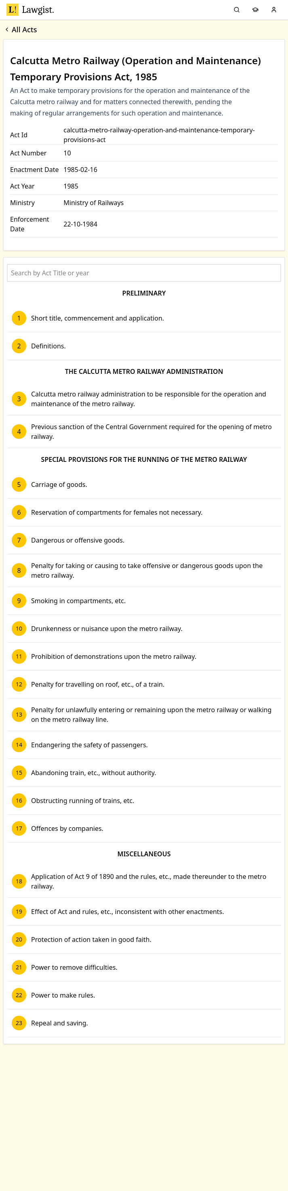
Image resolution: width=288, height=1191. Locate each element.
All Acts (20, 29)
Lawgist (30, 9)
